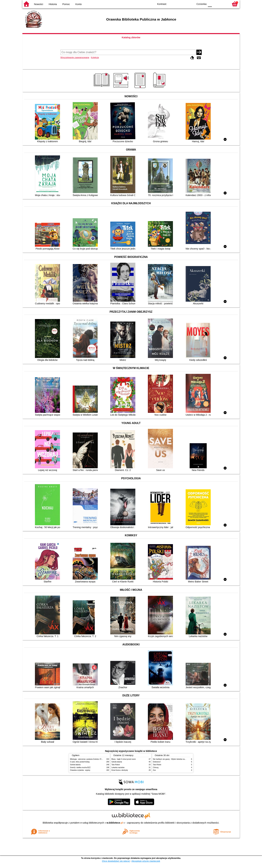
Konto (78, 4)
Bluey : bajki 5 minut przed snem (123, 759)
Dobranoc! (157, 762)
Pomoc (66, 4)
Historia (53, 4)
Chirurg (155, 767)
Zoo (154, 770)
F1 (215, 3)
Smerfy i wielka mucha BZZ (80, 767)
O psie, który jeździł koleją (80, 762)
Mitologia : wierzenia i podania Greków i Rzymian (88, 759)
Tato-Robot (115, 765)
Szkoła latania (75, 765)
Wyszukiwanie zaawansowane (74, 57)
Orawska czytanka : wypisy (80, 770)
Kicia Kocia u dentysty (119, 770)
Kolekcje (95, 57)
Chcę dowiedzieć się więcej (116, 861)
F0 (209, 3)
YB (184, 3)
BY (190, 3)
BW (177, 3)
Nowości (38, 4)
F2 (223, 3)
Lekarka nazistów (117, 767)
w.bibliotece (115, 822)
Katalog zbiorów (131, 37)
